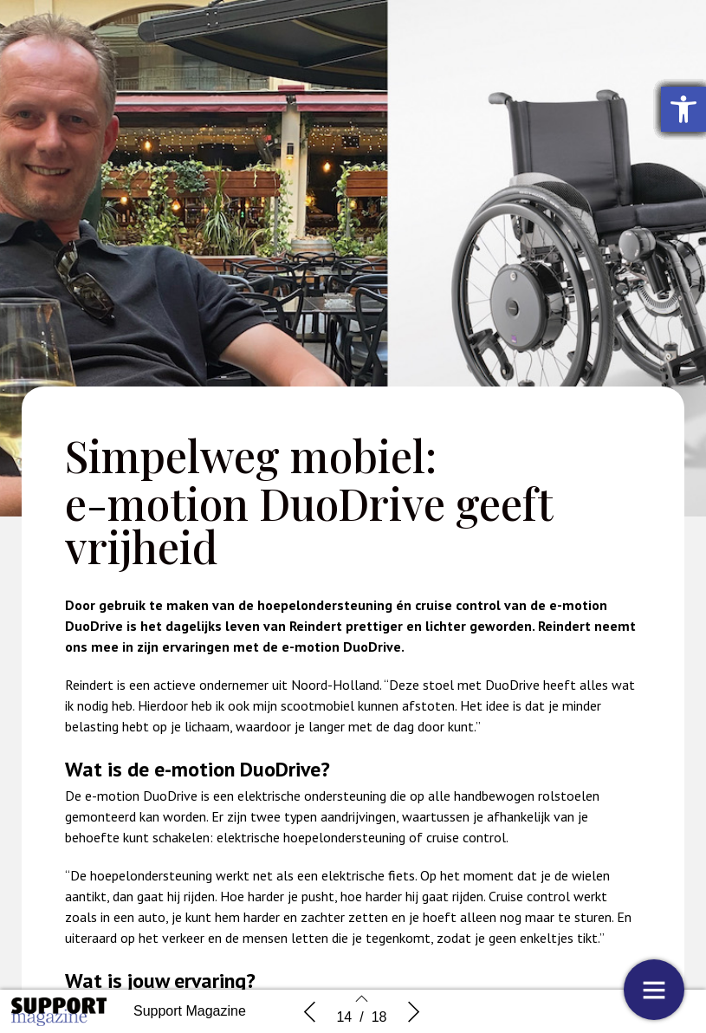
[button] (683, 109)
